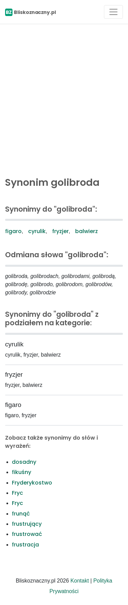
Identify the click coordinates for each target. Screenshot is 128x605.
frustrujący (27, 524)
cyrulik (37, 231)
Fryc (17, 493)
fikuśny (21, 472)
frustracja (25, 545)
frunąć (21, 514)
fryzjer (60, 231)
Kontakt (79, 581)
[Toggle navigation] (113, 12)
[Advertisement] (64, 98)
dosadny (24, 462)
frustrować (27, 534)
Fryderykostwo (32, 483)
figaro (13, 231)
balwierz (86, 231)
